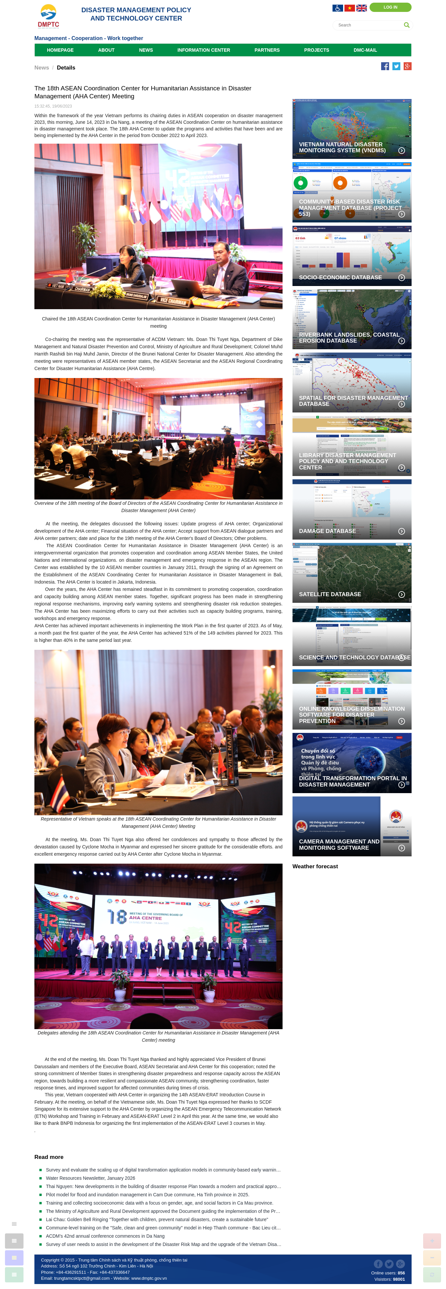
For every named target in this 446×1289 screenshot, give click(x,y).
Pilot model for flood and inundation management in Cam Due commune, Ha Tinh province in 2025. (147, 1194)
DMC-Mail (365, 50)
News (146, 50)
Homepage (60, 50)
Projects (316, 50)
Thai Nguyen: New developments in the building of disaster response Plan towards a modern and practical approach (165, 1186)
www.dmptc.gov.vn (149, 1278)
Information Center (203, 50)
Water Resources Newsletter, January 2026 (90, 1178)
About (106, 50)
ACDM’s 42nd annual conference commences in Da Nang (105, 1236)
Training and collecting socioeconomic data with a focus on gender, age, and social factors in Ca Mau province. (159, 1203)
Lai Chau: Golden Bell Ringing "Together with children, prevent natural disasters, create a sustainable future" (157, 1219)
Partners (267, 50)
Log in (390, 7)
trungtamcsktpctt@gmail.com (82, 1278)
